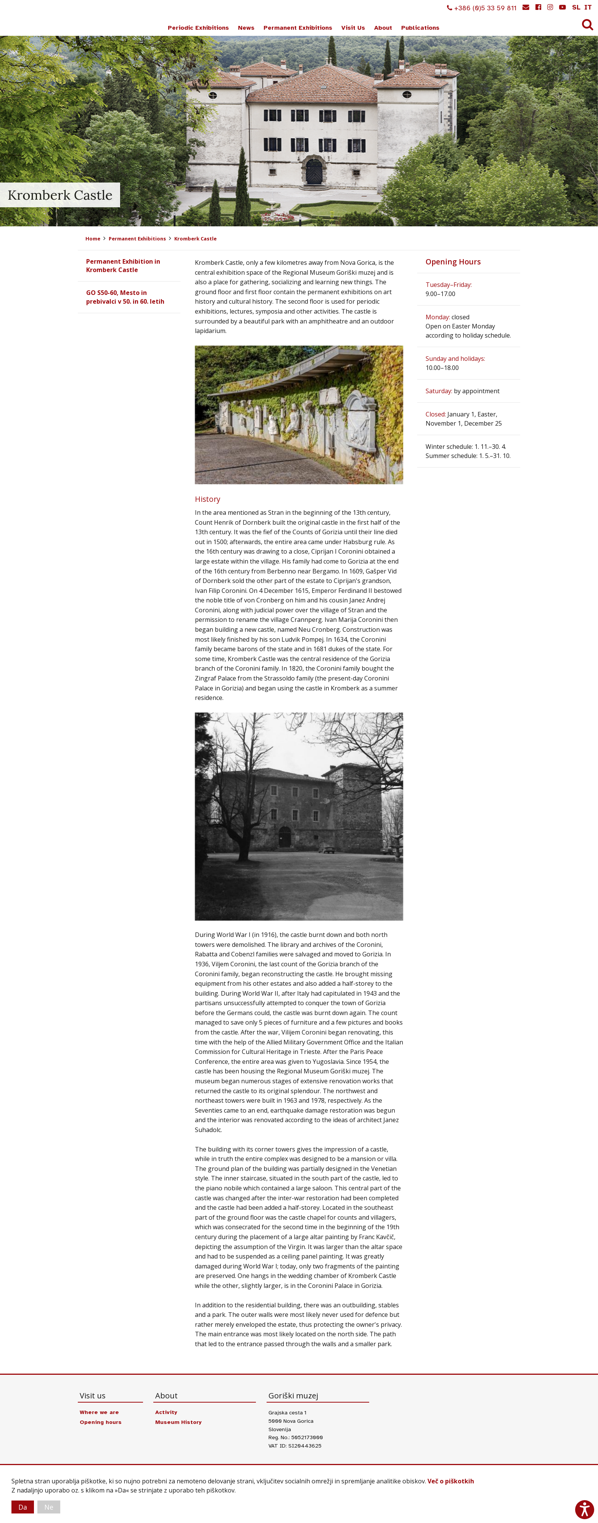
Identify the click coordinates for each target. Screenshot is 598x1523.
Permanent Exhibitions (298, 28)
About (383, 28)
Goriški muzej (33, 19)
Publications (420, 28)
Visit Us (353, 28)
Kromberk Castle (195, 238)
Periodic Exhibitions (198, 28)
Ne (48, 1507)
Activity (166, 1412)
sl (576, 7)
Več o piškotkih (451, 1481)
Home (92, 238)
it (588, 7)
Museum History (178, 1422)
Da (22, 1507)
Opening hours (101, 1422)
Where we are (99, 1412)
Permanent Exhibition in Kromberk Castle (123, 265)
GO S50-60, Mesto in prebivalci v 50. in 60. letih (125, 296)
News (246, 28)
